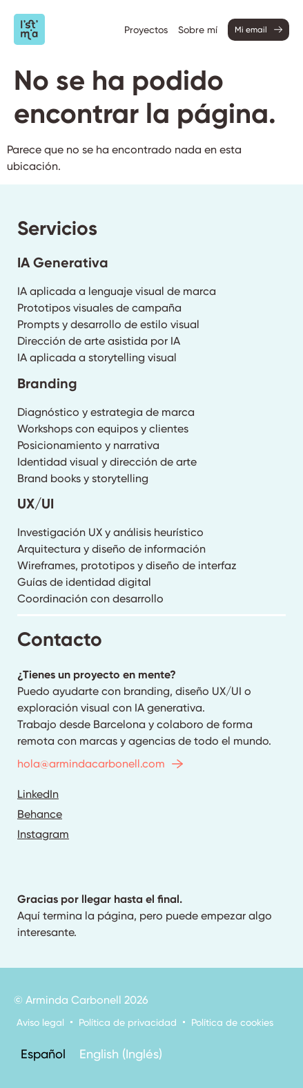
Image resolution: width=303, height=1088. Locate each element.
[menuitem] (43, 1054)
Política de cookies (232, 1022)
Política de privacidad (128, 1022)
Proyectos (146, 29)
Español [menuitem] (43, 1053)
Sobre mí (197, 29)
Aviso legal (40, 1022)
